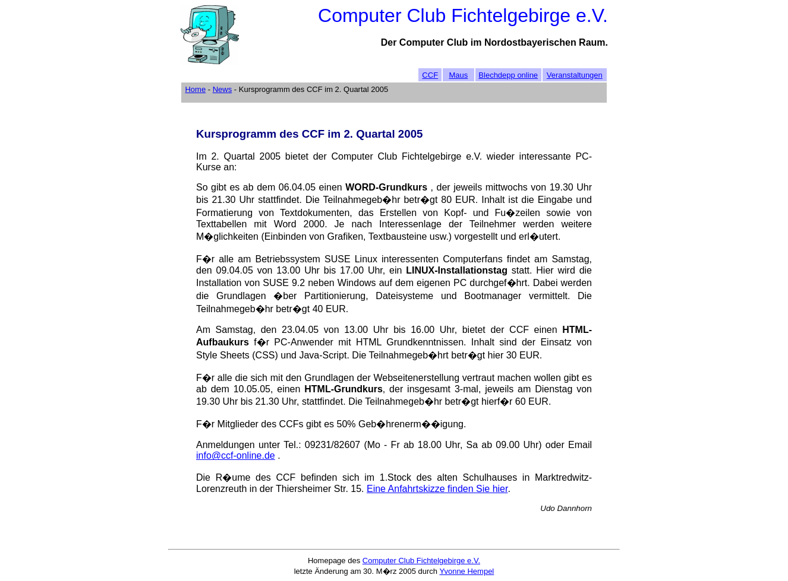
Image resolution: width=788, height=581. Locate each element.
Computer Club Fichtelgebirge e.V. (421, 560)
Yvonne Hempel (466, 571)
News (222, 89)
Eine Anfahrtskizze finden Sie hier (437, 489)
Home (195, 89)
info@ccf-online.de (235, 455)
